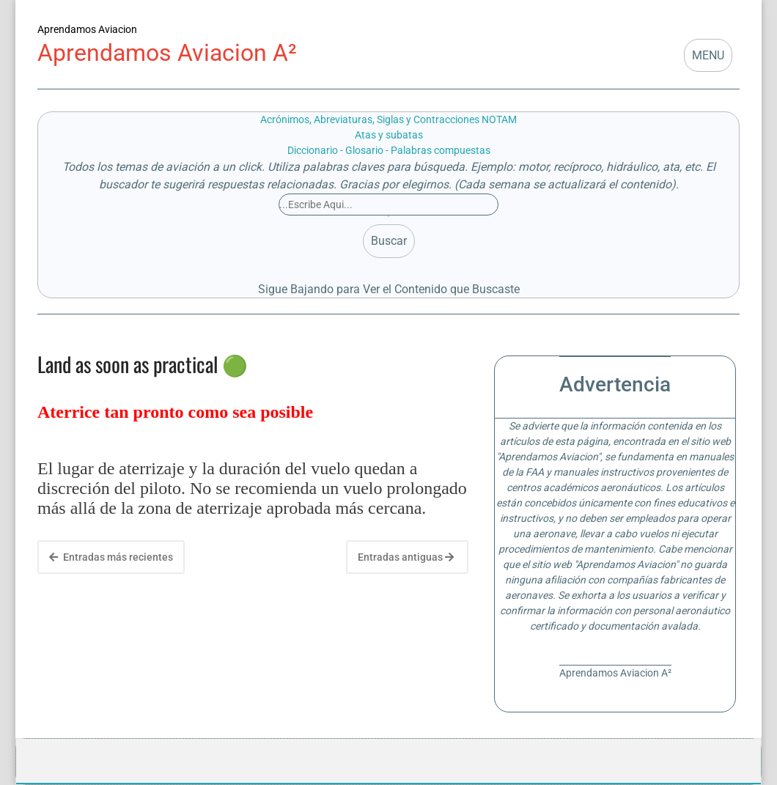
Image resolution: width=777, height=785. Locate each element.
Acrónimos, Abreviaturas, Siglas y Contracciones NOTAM (388, 119)
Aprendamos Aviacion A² (167, 53)
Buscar (389, 241)
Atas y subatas (389, 135)
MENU (708, 55)
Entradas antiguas (406, 557)
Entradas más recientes (111, 557)
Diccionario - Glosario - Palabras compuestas (388, 150)
